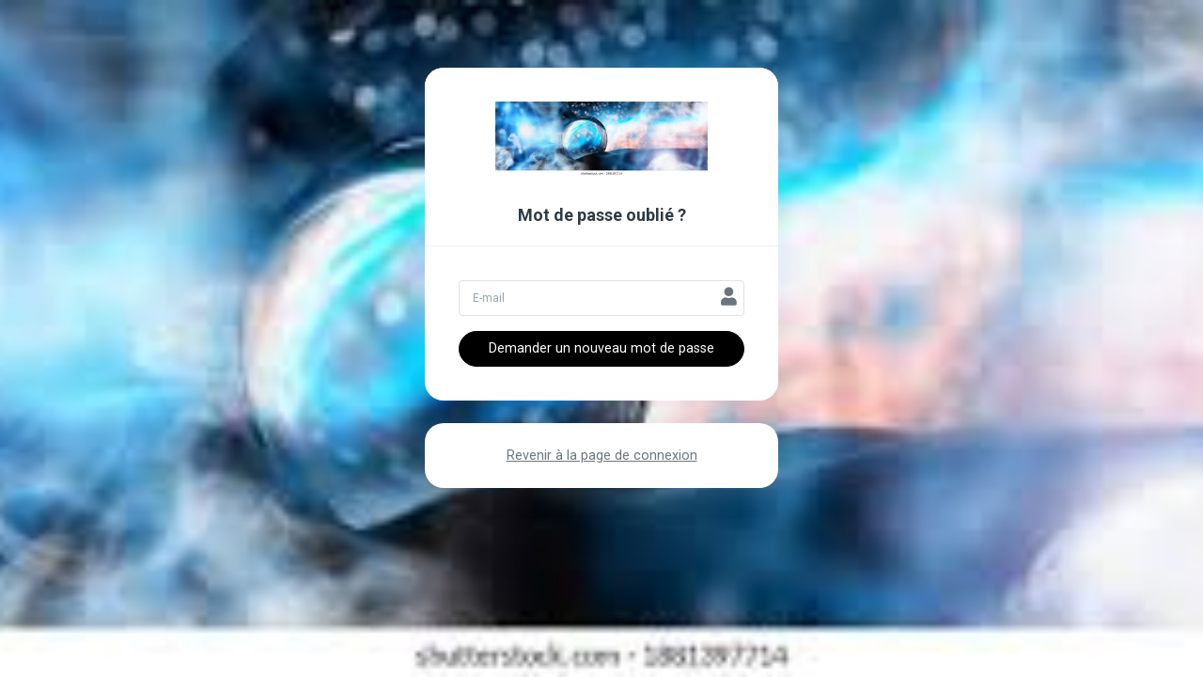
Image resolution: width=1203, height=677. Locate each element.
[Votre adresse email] (601, 298)
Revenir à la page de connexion (602, 456)
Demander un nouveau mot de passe (601, 348)
